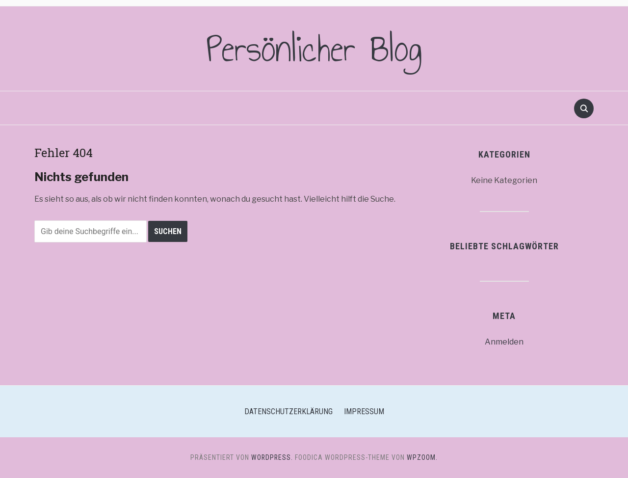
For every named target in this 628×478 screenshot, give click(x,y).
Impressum (364, 411)
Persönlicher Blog (314, 49)
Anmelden (504, 341)
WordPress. (272, 457)
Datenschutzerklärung (288, 411)
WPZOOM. (422, 457)
